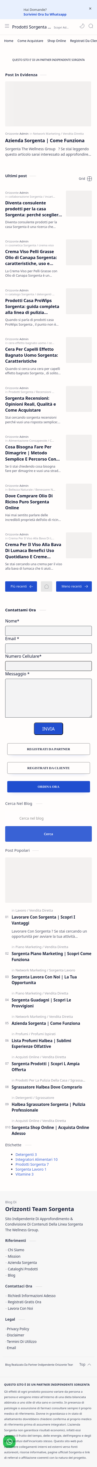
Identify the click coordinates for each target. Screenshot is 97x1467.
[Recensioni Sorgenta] (50, 392)
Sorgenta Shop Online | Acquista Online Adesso (50, 1130)
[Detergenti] (25, 1097)
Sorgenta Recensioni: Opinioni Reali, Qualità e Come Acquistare (30, 404)
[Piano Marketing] (30, 946)
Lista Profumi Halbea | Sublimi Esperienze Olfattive (41, 1043)
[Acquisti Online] (28, 1057)
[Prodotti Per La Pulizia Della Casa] (43, 1080)
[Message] (48, 698)
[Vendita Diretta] (73, 133)
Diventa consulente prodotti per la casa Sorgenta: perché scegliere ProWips (33, 209)
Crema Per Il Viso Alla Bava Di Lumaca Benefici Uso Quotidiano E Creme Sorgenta (33, 551)
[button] (82, 26)
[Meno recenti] (74, 586)
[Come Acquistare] (30, 41)
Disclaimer (15, 1335)
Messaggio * (17, 674)
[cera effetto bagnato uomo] (28, 343)
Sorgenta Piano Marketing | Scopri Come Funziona (51, 956)
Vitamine (25, 1174)
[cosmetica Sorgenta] (23, 245)
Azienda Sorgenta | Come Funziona (45, 140)
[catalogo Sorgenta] (22, 294)
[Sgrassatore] (79, 1080)
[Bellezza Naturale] (22, 489)
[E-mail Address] (48, 648)
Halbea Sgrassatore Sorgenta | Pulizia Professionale (48, 1107)
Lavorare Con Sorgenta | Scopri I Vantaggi (43, 920)
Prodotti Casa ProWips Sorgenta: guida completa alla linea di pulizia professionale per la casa (32, 307)
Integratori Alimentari (37, 1159)
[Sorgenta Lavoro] (62, 970)
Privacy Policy (18, 1328)
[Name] (48, 631)
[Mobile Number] (48, 666)
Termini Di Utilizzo (22, 1341)
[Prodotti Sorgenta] (22, 392)
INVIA (48, 729)
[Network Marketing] (47, 133)
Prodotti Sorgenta (32, 1164)
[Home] (8, 41)
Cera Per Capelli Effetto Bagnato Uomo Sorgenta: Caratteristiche (31, 355)
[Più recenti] (21, 586)
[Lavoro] (22, 910)
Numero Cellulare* (23, 656)
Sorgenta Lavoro (31, 1169)
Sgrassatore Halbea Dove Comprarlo (47, 1087)
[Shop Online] (56, 41)
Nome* (12, 621)
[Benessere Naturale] (49, 489)
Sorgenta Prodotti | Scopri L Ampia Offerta (46, 1066)
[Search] (91, 26)
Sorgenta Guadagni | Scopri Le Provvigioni (41, 1002)
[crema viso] (46, 245)
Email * (12, 638)
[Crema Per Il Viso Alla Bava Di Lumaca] (36, 538)
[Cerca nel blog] (48, 818)
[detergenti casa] (47, 294)
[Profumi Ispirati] (43, 1034)
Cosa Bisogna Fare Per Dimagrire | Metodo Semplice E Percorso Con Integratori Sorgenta (30, 453)
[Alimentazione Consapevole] (29, 440)
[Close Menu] (90, 8)
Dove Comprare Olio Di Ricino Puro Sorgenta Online (29, 502)
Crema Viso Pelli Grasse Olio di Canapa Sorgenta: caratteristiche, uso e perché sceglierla (31, 258)
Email (11, 1347)
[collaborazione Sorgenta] (26, 196)
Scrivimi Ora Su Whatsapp (45, 14)
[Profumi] (23, 1034)
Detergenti (26, 1154)
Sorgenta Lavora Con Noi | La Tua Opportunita (44, 979)
